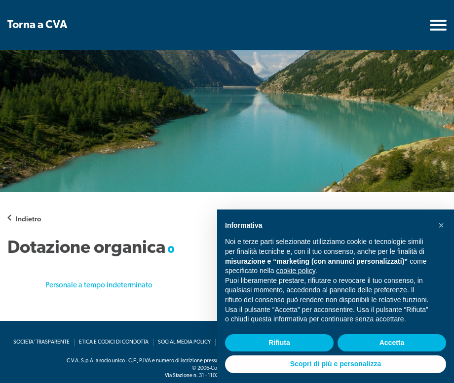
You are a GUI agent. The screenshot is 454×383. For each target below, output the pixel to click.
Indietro (28, 218)
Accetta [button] (392, 343)
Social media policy (184, 342)
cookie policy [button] (295, 271)
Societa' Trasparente (41, 342)
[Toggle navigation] (438, 25)
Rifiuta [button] (279, 343)
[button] (441, 225)
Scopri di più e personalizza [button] (335, 364)
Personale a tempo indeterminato (98, 285)
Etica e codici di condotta (114, 342)
